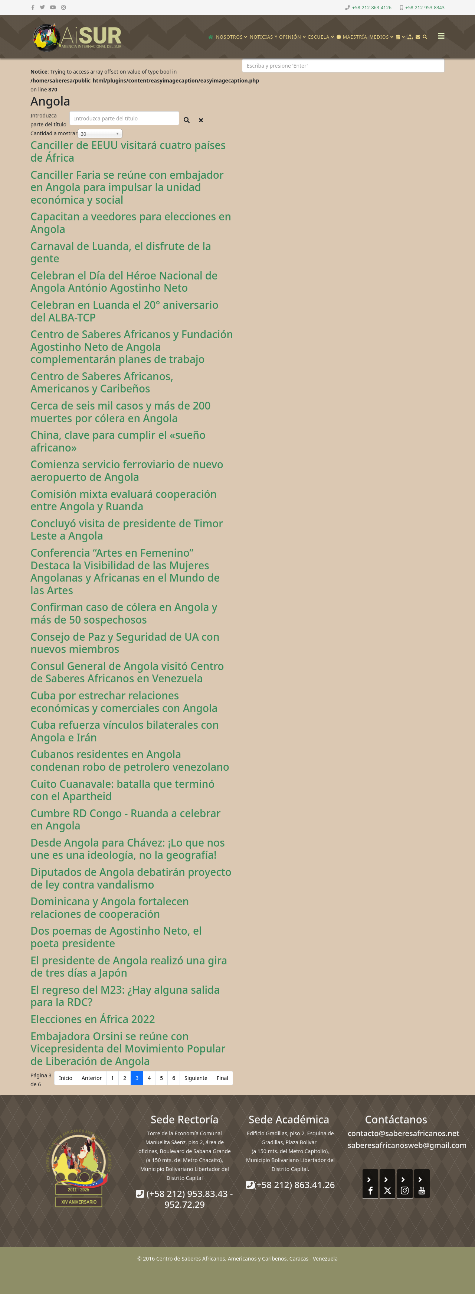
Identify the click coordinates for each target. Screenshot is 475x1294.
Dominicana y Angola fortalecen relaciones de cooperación (109, 907)
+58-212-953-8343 (425, 7)
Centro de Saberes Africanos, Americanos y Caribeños (101, 382)
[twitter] (42, 7)
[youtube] (53, 7)
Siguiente (195, 1077)
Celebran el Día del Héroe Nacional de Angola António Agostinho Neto (123, 281)
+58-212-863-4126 (372, 7)
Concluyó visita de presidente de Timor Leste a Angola (126, 529)
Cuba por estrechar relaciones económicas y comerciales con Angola (124, 701)
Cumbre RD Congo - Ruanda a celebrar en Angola (125, 819)
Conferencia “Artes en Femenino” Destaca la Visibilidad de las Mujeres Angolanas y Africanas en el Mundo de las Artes (125, 571)
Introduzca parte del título (49, 120)
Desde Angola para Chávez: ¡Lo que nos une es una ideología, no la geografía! (127, 848)
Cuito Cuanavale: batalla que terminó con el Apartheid (122, 790)
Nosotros (229, 37)
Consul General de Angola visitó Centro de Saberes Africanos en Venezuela (127, 672)
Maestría (352, 37)
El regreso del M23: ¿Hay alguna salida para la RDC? (125, 996)
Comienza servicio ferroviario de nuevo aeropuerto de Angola (126, 470)
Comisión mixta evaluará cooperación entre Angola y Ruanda (123, 500)
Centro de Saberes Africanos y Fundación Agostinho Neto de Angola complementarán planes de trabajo (131, 346)
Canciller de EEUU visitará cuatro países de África (128, 151)
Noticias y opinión (275, 37)
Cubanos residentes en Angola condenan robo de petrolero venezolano (129, 760)
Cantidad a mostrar (54, 133)
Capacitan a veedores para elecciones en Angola (130, 222)
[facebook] (33, 7)
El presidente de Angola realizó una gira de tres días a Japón (128, 966)
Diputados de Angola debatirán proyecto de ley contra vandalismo (131, 878)
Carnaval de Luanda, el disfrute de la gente (120, 252)
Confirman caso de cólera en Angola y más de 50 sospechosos (123, 613)
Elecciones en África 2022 (92, 1019)
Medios (379, 37)
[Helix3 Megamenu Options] (439, 33)
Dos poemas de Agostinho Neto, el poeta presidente (116, 936)
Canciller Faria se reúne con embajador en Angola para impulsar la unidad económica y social (127, 187)
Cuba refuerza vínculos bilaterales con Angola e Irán (124, 731)
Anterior (92, 1077)
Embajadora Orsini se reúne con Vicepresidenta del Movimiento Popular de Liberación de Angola (128, 1048)
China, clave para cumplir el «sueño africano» (118, 441)
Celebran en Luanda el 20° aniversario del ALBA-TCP (124, 311)
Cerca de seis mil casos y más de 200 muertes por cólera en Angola (120, 411)
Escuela (319, 37)
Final (222, 1077)
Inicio (65, 1077)
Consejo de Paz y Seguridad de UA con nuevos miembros (125, 643)
